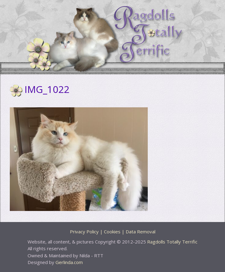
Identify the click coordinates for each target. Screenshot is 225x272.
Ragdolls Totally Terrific (172, 242)
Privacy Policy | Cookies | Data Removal (112, 231)
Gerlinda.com (69, 262)
